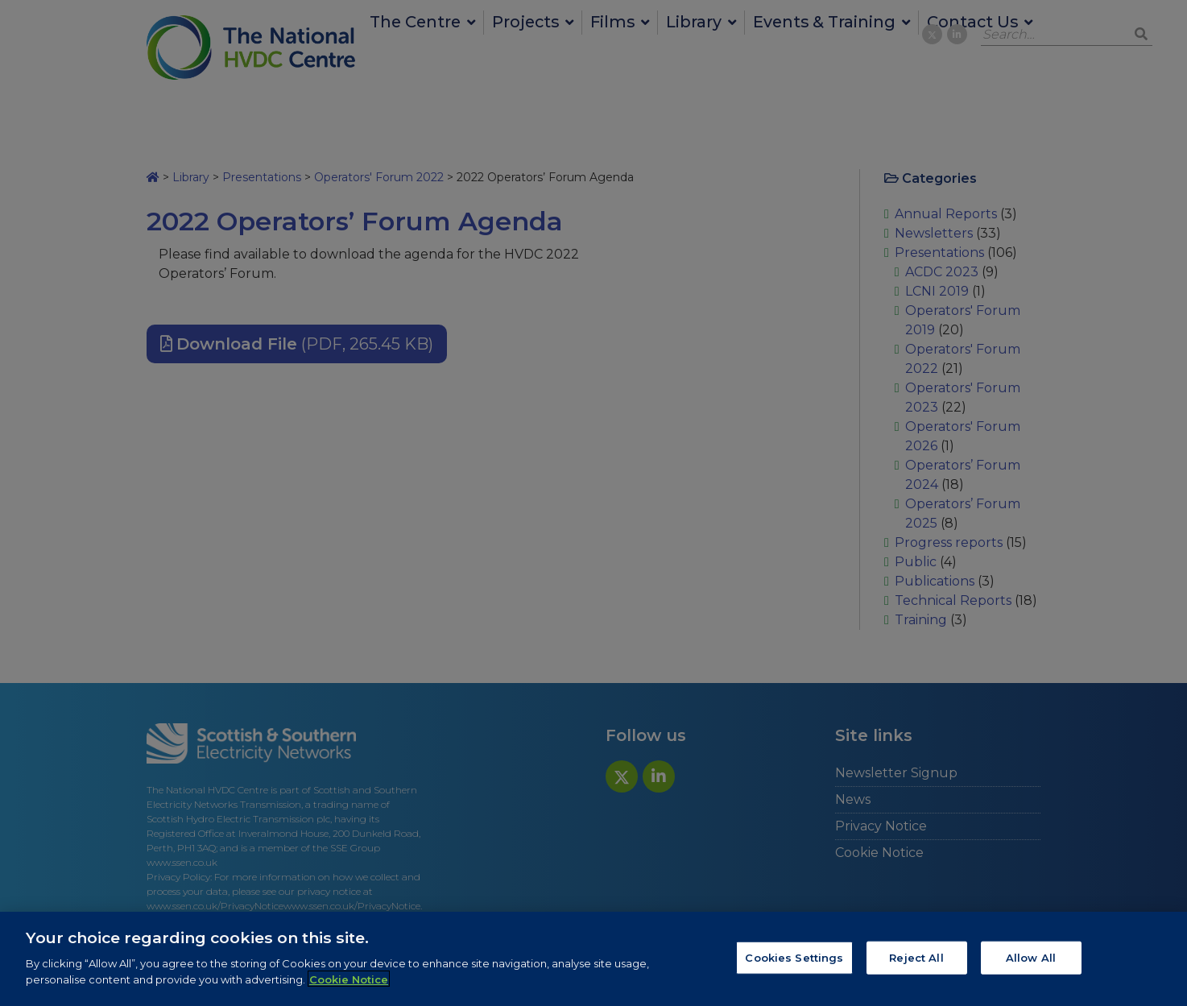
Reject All (916, 961)
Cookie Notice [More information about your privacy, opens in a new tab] (348, 984)
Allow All (1031, 961)
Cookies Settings (794, 961)
